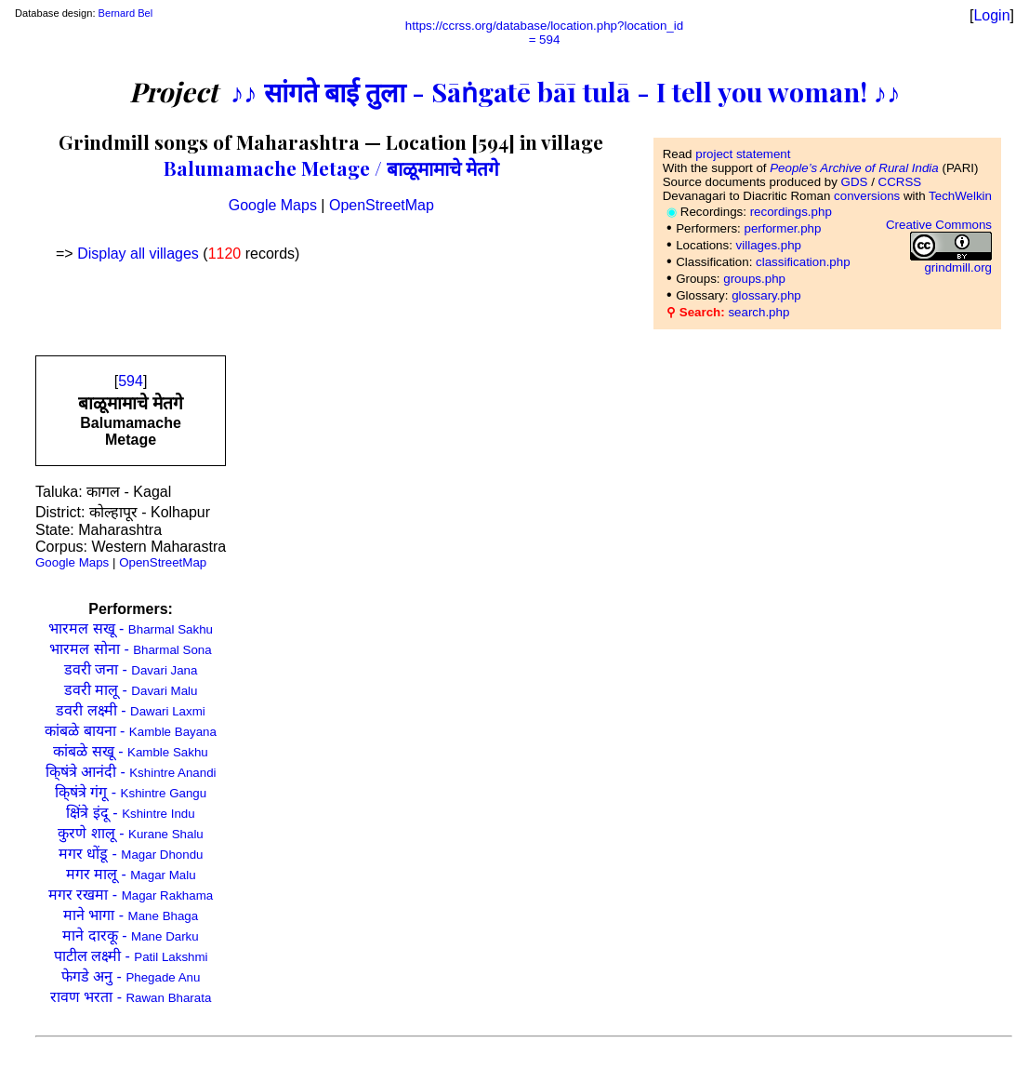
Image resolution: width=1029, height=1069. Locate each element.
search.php (758, 312)
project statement (742, 154)
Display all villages (138, 253)
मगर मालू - (131, 874)
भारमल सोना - (130, 649)
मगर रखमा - (130, 894)
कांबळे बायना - (131, 731)
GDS (854, 182)
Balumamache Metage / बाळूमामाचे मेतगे (331, 167)
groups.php (754, 279)
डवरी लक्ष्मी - (130, 710)
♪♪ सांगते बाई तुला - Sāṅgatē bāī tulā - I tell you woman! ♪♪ (566, 91)
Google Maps (273, 205)
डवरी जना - (131, 669)
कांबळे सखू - (130, 751)
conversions (867, 196)
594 (130, 381)
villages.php (768, 245)
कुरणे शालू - (130, 833)
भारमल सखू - (130, 628)
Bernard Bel (126, 13)
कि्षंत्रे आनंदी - (131, 772)
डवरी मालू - (131, 690)
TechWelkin (960, 196)
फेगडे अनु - (131, 976)
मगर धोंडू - (131, 854)
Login (991, 15)
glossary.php (766, 295)
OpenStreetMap (381, 205)
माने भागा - (130, 915)
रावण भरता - (131, 997)
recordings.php (791, 212)
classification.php (803, 262)
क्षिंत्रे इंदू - (130, 813)
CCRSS (900, 182)
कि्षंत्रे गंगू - (130, 792)
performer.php (782, 228)
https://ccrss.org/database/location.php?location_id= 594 (544, 33)
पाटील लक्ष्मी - (131, 956)
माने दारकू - (130, 935)
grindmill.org (958, 267)
